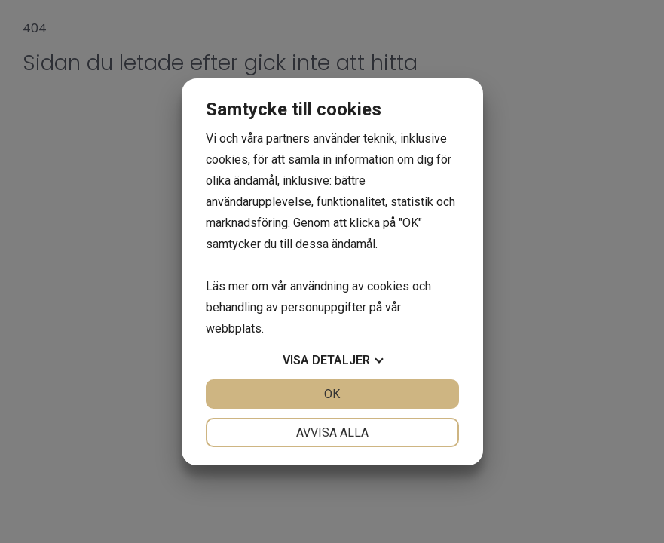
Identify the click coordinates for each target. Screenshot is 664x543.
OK (332, 394)
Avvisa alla (332, 432)
